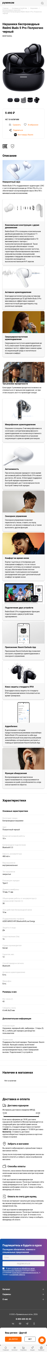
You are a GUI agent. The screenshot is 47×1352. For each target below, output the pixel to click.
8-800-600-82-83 (23, 1319)
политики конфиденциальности (25, 1273)
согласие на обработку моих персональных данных (19, 1270)
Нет (30, 1339)
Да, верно (13, 1339)
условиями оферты (17, 1275)
